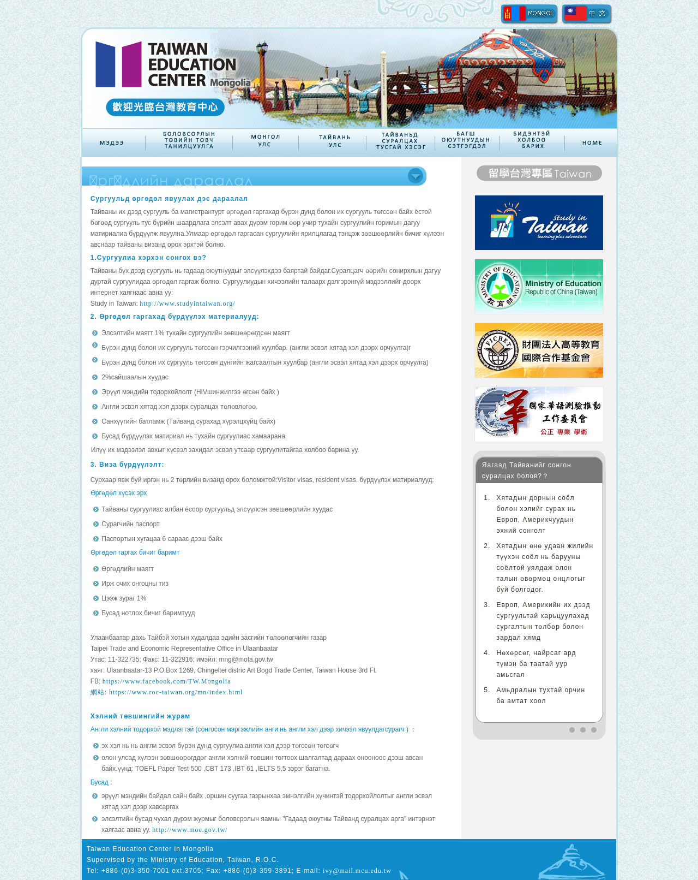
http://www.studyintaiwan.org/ (187, 303)
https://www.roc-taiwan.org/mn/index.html (176, 692)
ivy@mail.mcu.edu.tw (357, 871)
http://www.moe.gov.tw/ (189, 830)
